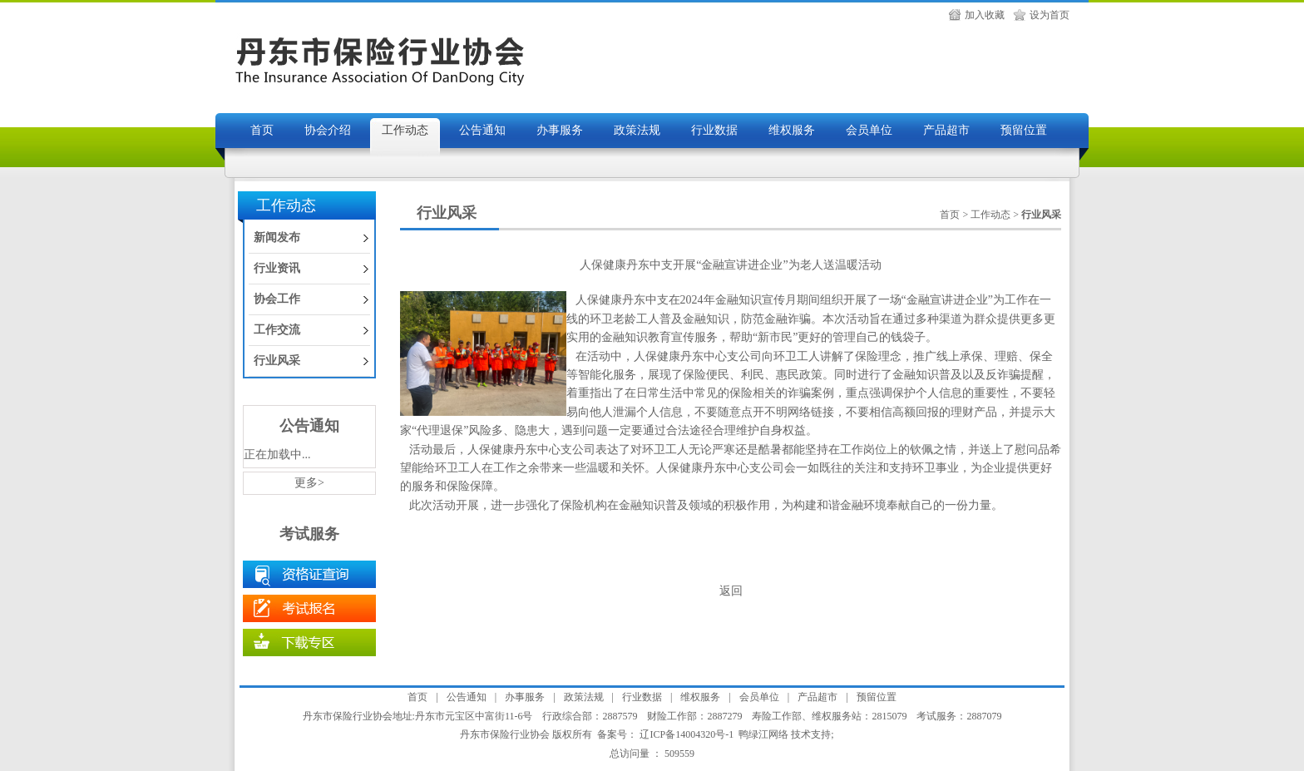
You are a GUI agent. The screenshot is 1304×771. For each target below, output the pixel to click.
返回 (731, 591)
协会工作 (277, 299)
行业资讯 (277, 268)
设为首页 (1049, 15)
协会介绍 (327, 130)
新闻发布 (277, 237)
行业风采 (277, 360)
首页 (262, 130)
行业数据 (714, 130)
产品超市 (946, 130)
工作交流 (277, 330)
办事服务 (559, 130)
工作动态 (405, 130)
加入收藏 (985, 15)
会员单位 (869, 130)
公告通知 (482, 130)
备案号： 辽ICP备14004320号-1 (665, 734)
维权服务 (791, 130)
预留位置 (1023, 130)
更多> (309, 483)
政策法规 (637, 130)
